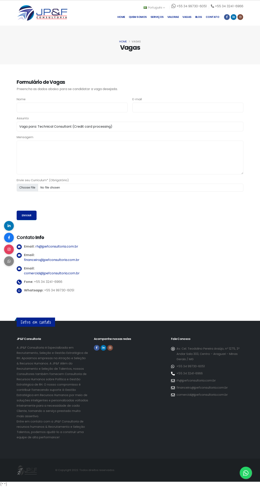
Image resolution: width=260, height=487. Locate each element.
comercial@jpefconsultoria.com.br (52, 273)
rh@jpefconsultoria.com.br (56, 246)
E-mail (137, 99)
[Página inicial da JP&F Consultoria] (42, 12)
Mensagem (25, 137)
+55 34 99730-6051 (191, 366)
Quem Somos (138, 17)
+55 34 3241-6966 (190, 373)
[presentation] (47, 203)
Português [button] (154, 7)
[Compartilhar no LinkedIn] (9, 225)
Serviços (157, 17)
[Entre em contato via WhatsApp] (246, 473)
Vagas (187, 17)
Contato (212, 17)
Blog (198, 17)
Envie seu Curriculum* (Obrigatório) (43, 180)
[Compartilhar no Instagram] (9, 250)
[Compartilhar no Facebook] (9, 237)
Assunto (23, 118)
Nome (21, 99)
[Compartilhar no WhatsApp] (9, 262)
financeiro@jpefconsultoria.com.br (51, 260)
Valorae (173, 17)
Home (121, 17)
